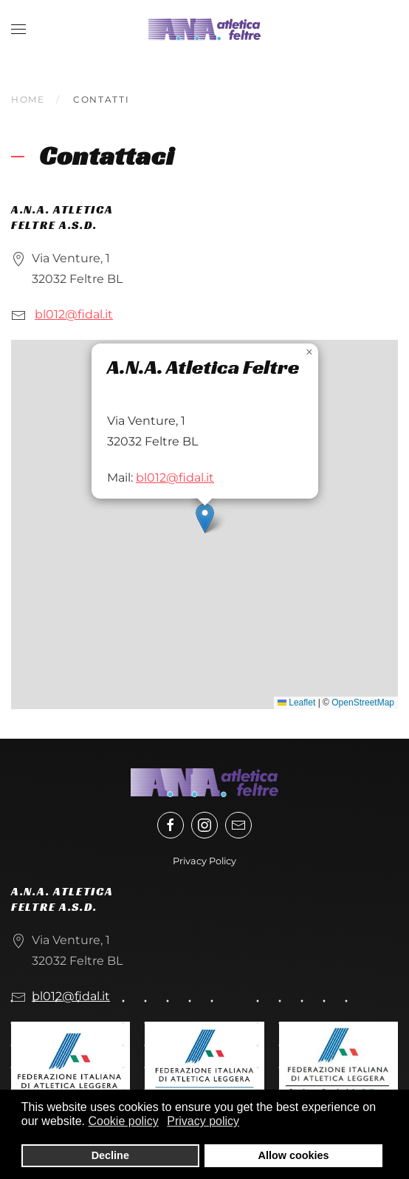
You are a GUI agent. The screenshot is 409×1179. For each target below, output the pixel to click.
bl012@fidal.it (74, 314)
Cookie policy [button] (124, 1121)
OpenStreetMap (362, 702)
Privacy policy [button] (203, 1121)
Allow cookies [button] (293, 1155)
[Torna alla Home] (204, 29)
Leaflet (296, 702)
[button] (18, 29)
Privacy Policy (204, 861)
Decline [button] (110, 1155)
